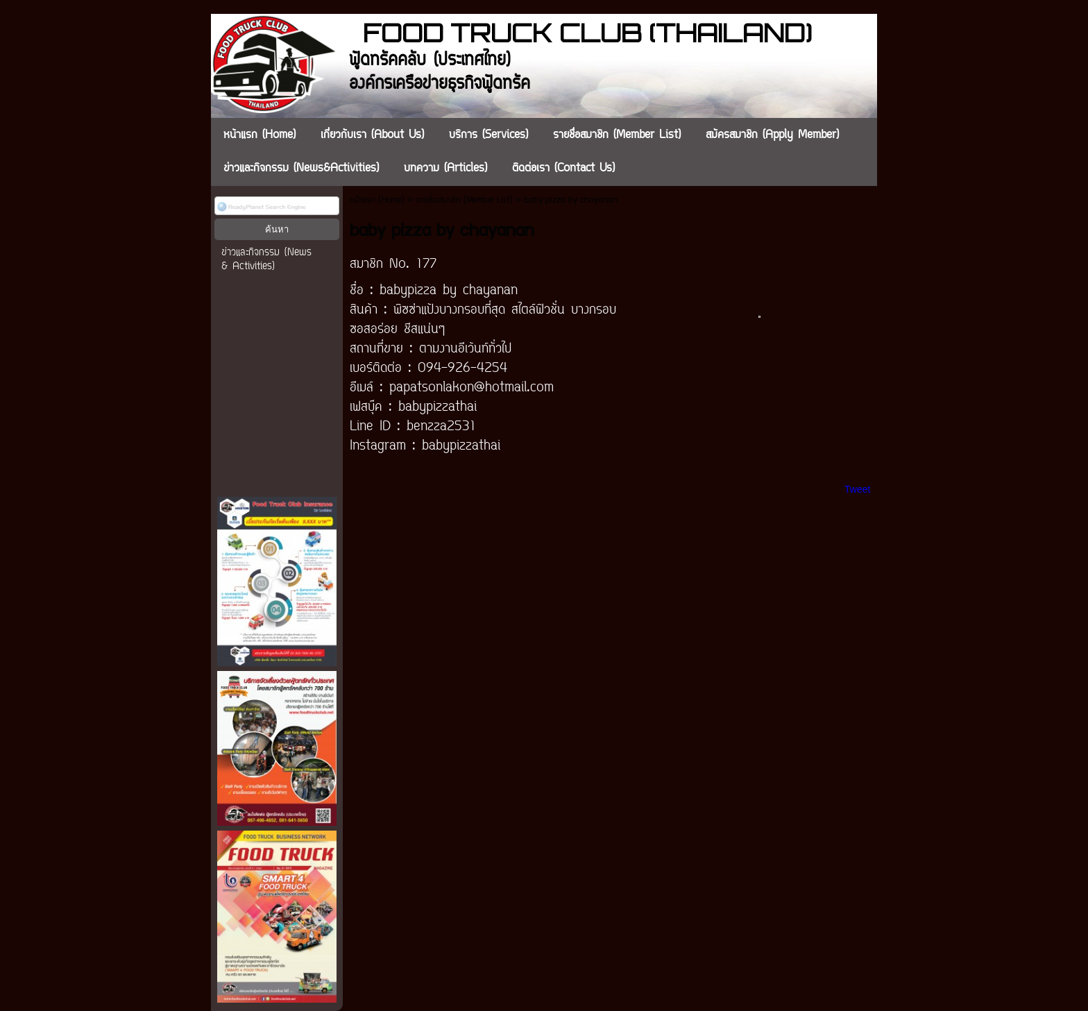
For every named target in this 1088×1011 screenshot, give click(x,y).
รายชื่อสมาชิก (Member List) (464, 200)
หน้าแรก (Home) (377, 200)
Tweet (857, 489)
